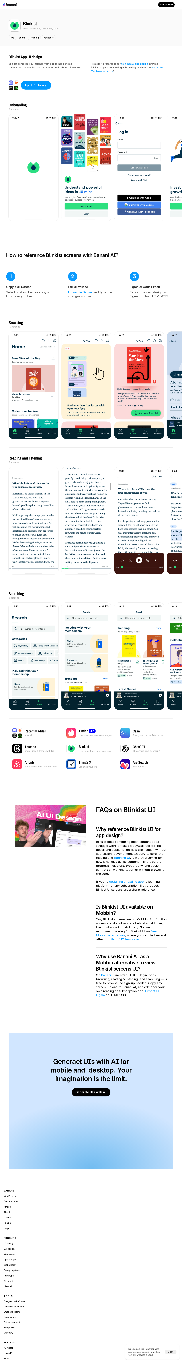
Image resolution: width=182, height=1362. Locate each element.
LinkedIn (134, 1234)
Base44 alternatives (38, 1315)
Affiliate (32, 1239)
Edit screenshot (104, 1249)
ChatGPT (66, 1305)
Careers (32, 1255)
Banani (106, 1000)
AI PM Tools (35, 1299)
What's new (34, 1229)
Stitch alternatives (37, 1305)
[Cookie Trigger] (100, 1305)
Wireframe (67, 1239)
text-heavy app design (134, 64)
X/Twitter (134, 1229)
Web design (68, 1266)
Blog (30, 1331)
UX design (67, 1234)
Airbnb (65, 1294)
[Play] (50, 833)
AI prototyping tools (38, 1294)
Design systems (70, 1271)
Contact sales (35, 1245)
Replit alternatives (37, 1321)
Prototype (67, 1245)
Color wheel (102, 1244)
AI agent (66, 1250)
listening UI (122, 869)
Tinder (65, 1288)
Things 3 (66, 1310)
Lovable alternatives (38, 1310)
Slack (132, 1239)
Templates (101, 1254)
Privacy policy (103, 1294)
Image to (101, 1239)
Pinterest (66, 1299)
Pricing (31, 1261)
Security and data (105, 1299)
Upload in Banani (64, 296)
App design (68, 1261)
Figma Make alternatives (41, 1326)
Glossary (100, 1260)
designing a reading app (126, 899)
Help (30, 1234)
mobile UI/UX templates (122, 964)
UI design (67, 1229)
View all (66, 1255)
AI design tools (36, 1288)
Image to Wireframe (106, 1228)
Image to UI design (106, 1234)
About (31, 1250)
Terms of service (105, 1288)
